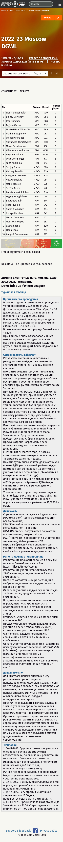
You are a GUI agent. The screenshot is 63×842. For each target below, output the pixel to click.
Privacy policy (48, 830)
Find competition (17, 10)
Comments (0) (9, 91)
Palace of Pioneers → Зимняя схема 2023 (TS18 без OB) (29, 60)
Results (24, 91)
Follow (47, 17)
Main (3, 10)
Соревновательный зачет (19, 354)
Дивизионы (10, 511)
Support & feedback (18, 830)
